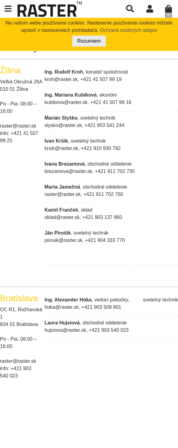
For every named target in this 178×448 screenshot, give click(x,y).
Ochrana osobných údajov (128, 30)
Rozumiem (89, 41)
